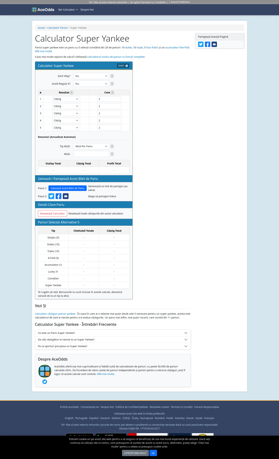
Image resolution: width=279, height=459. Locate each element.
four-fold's (152, 47)
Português (81, 418)
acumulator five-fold (177, 47)
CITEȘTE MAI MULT (135, 453)
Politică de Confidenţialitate (132, 407)
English (69, 418)
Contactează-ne (90, 407)
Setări (123, 65)
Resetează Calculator (52, 213)
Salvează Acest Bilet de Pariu (67, 188)
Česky (135, 418)
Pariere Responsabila (206, 407)
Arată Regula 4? (61, 83)
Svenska (179, 418)
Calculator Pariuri (57, 27)
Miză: (67, 153)
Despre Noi (87, 9)
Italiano (116, 418)
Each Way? (64, 75)
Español (94, 418)
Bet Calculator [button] (67, 9)
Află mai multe (105, 374)
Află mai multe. (44, 51)
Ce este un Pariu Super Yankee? (56, 333)
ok (153, 453)
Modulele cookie (159, 407)
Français (209, 418)
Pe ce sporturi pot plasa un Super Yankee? (62, 346)
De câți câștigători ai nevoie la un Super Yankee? (66, 339)
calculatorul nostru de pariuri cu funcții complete (116, 56)
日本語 (126, 418)
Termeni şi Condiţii (182, 407)
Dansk (190, 418)
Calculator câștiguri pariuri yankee (55, 313)
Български (146, 418)
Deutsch (105, 418)
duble (128, 47)
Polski (169, 418)
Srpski (199, 418)
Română (160, 418)
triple (140, 47)
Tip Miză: (65, 146)
